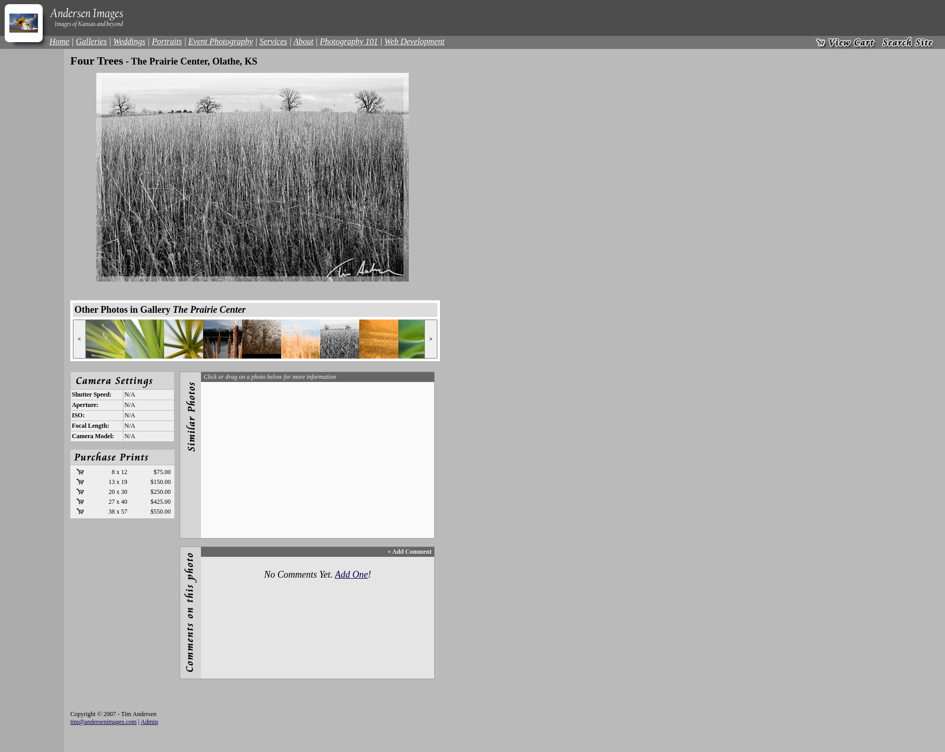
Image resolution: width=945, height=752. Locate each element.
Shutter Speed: (91, 394)
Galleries (91, 41)
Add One (351, 574)
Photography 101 (349, 41)
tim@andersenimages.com (103, 721)
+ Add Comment (409, 551)
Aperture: (85, 405)
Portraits (167, 41)
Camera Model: (93, 436)
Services (273, 41)
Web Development (414, 41)
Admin (149, 721)
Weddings (130, 41)
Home (59, 41)
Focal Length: (90, 425)
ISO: (78, 415)
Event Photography (220, 41)
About (303, 41)
